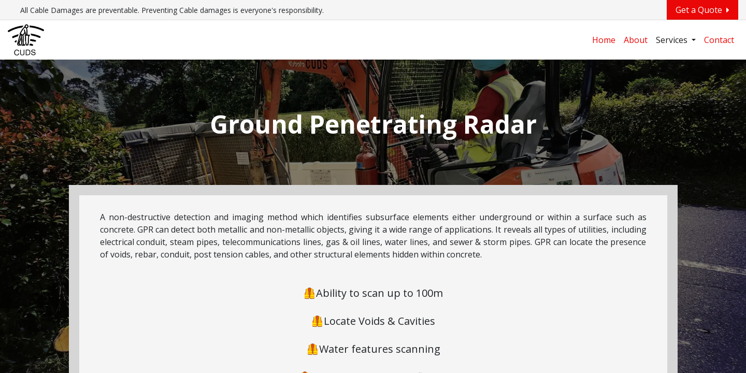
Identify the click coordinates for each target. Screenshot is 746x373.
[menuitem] (604, 40)
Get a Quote (702, 10)
